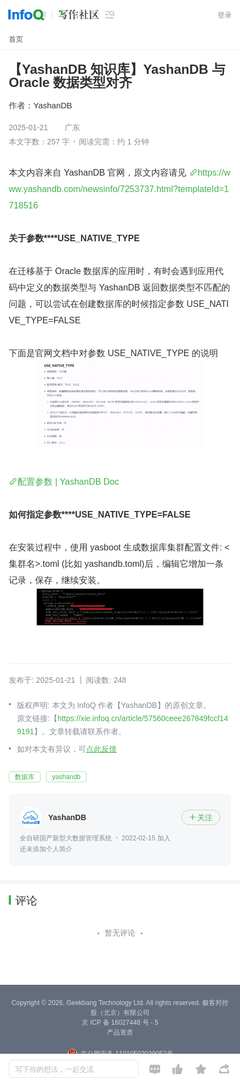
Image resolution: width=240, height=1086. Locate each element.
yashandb (66, 777)
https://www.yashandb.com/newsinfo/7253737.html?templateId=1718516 (119, 189)
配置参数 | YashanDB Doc (68, 481)
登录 (225, 15)
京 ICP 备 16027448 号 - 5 (120, 1022)
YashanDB (52, 105)
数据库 (25, 777)
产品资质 (120, 1032)
